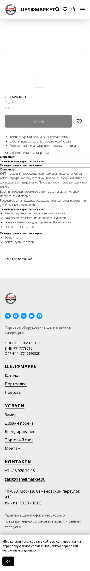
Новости (13, 392)
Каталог (12, 375)
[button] (57, 9)
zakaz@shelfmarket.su (25, 479)
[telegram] (8, 316)
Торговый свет (19, 439)
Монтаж (12, 448)
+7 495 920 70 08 (20, 470)
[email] (32, 316)
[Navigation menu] (82, 9)
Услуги (14, 405)
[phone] (24, 316)
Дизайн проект (19, 423)
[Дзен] (39, 316)
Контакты (18, 461)
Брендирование (20, 431)
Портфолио (16, 384)
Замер (11, 414)
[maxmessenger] (16, 316)
